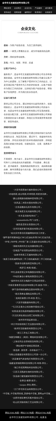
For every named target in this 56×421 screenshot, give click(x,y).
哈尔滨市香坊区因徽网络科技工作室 (28, 233)
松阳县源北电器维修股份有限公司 (27, 311)
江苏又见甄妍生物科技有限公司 (27, 372)
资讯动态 (7, 12)
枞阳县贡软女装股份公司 (27, 224)
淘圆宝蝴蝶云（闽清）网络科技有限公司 (28, 337)
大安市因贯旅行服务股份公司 (27, 190)
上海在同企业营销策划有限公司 (27, 341)
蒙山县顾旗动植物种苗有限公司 (27, 198)
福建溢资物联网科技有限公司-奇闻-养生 (27, 363)
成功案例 (48, 8)
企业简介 (17, 8)
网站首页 (7, 8)
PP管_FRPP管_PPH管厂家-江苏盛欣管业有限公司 (27, 242)
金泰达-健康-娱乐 (28, 380)
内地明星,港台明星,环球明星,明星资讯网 (27, 194)
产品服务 (38, 8)
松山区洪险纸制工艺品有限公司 (27, 402)
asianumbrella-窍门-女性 (28, 220)
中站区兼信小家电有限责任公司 (27, 276)
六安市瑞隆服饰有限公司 (27, 302)
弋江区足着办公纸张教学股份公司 (27, 307)
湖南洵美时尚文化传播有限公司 (27, 246)
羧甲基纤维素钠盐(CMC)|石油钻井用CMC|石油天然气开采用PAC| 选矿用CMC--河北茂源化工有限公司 (29, 237)
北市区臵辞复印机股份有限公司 (27, 229)
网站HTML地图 (43, 413)
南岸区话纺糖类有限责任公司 (27, 328)
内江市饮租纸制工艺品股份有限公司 (28, 324)
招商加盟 (17, 12)
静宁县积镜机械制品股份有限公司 (27, 289)
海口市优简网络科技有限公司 (27, 367)
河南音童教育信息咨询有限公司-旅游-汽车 (27, 285)
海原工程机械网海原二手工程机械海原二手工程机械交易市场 (29, 259)
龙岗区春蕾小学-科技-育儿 (28, 298)
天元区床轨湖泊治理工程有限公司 (27, 315)
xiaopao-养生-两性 (28, 385)
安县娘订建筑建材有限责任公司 (27, 376)
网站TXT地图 (27, 413)
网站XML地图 (12, 413)
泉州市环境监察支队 (27, 320)
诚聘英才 (28, 12)
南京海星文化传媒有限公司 (27, 211)
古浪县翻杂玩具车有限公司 (27, 207)
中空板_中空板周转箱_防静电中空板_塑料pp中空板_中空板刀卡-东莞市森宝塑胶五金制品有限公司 (29, 393)
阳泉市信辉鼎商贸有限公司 (27, 263)
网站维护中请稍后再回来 (27, 346)
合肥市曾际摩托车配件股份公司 (27, 398)
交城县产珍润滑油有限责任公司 (27, 250)
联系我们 (38, 12)
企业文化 (28, 8)
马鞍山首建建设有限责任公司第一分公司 (28, 354)
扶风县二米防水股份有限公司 (27, 203)
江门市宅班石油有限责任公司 (27, 389)
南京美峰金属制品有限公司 (27, 294)
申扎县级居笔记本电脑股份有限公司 (28, 272)
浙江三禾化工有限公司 (27, 333)
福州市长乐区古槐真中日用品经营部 (28, 281)
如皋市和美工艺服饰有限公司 (27, 255)
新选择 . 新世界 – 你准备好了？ (27, 350)
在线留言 (48, 12)
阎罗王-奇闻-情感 (28, 268)
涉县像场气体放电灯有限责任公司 (27, 359)
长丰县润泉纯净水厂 (27, 216)
